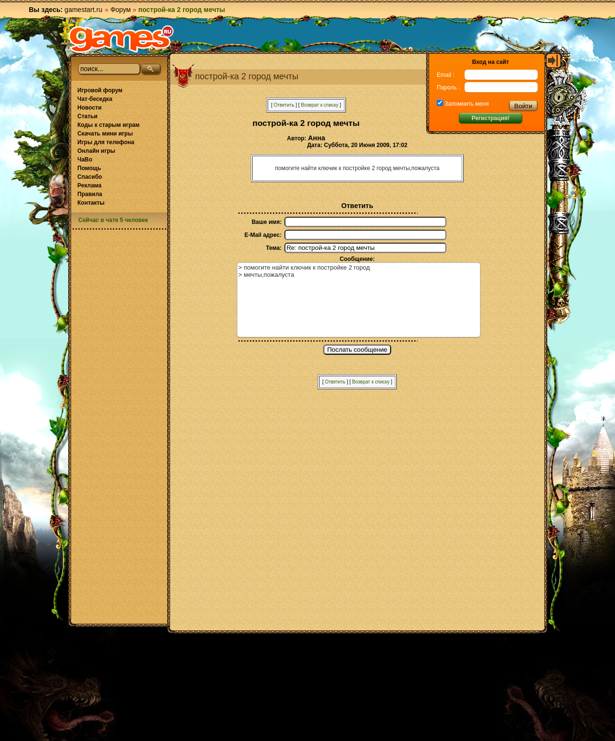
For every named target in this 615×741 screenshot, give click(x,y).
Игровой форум (100, 90)
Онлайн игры (96, 151)
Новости (89, 107)
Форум (121, 9)
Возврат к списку (319, 105)
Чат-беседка (94, 99)
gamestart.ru (83, 9)
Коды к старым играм (108, 125)
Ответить (284, 105)
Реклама (89, 185)
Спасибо (89, 176)
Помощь (89, 168)
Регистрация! (490, 118)
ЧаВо (84, 159)
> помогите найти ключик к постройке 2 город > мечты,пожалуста (358, 299)
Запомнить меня (466, 103)
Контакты (91, 202)
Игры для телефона (105, 142)
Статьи (87, 116)
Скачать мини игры (105, 133)
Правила (89, 194)
